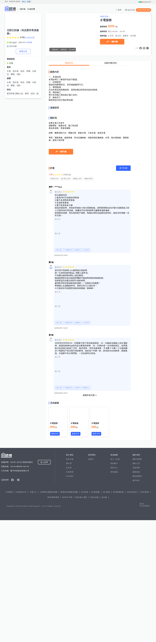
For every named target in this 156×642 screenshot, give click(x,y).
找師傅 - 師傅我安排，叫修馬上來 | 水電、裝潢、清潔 (10, 8)
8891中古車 (67, 619)
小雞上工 (33, 614)
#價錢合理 (68, 372)
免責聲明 (136, 589)
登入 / (113, 581)
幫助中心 (114, 589)
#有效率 (86, 372)
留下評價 (123, 290)
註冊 (118, 581)
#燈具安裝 (104, 16)
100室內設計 (132, 614)
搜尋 (120, 10)
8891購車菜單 (53, 619)
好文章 (69, 589)
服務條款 (136, 594)
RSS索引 (70, 598)
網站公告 (136, 585)
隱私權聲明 (137, 598)
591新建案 (95, 614)
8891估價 (94, 619)
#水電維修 (28, 42)
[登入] (24, 1)
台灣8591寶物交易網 (48, 614)
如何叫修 (69, 581)
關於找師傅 (137, 581)
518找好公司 (21, 614)
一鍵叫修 (114, 42)
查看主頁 (23, 51)
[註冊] (29, 1)
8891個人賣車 (81, 619)
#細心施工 (59, 372)
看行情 (69, 585)
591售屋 (106, 614)
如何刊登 (131, 10)
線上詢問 (44, 584)
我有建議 (114, 594)
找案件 (91, 581)
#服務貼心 (78, 372)
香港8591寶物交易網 (69, 614)
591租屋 (84, 614)
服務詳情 (69, 63)
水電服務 (54, 545)
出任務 (104, 619)
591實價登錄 (118, 614)
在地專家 (69, 594)
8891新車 (145, 614)
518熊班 (9, 614)
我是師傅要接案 (143, 10)
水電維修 (74, 545)
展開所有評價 (88, 517)
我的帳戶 (114, 585)
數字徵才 (136, 602)
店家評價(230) (110, 63)
